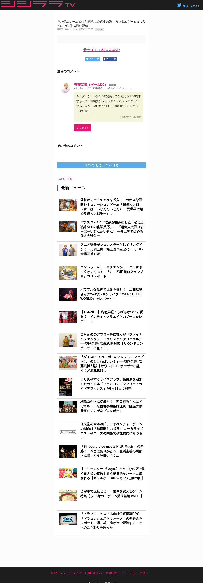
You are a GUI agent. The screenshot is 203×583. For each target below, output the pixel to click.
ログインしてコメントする (101, 165)
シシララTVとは (71, 573)
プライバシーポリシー (136, 573)
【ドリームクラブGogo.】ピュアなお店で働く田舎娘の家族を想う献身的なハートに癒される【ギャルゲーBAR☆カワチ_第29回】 (112, 473)
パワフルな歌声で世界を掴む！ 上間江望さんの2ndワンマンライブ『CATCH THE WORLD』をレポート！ (111, 294)
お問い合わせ (94, 573)
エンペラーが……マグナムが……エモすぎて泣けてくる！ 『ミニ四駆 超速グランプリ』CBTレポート (111, 271)
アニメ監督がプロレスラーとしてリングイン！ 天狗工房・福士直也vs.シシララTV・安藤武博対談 (112, 249)
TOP (53, 573)
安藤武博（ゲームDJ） (91, 84)
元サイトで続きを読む (101, 50)
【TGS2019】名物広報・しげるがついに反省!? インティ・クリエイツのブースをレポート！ (111, 316)
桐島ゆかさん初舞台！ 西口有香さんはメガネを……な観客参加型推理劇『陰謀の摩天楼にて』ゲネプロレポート (111, 406)
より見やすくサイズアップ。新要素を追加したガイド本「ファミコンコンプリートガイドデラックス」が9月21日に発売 (111, 384)
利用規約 (112, 573)
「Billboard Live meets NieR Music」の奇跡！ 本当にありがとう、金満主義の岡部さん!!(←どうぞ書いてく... (112, 451)
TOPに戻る (64, 178)
